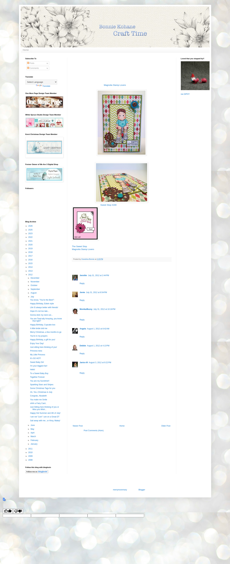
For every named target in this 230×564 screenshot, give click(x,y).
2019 (30, 248)
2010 (30, 452)
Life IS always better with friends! (44, 307)
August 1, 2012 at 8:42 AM (98, 329)
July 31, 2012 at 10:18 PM (104, 309)
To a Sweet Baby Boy (39, 373)
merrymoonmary (120, 490)
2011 (30, 449)
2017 (30, 256)
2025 (30, 230)
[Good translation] (8, 511)
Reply (82, 283)
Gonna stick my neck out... (41, 315)
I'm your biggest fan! (38, 366)
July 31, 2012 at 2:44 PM (98, 275)
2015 (30, 263)
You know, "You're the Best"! (42, 300)
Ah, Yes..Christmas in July (41, 392)
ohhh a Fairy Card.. (38, 403)
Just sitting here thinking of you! (43, 347)
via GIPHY (185, 94)
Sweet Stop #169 (108, 205)
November (35, 282)
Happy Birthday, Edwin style (42, 303)
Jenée (82, 292)
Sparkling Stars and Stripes (41, 384)
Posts (30, 63)
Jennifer (83, 275)
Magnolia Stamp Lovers (115, 85)
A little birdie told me (38, 328)
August (34, 293)
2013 (30, 271)
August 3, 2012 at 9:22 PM (100, 362)
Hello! (32, 369)
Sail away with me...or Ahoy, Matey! (45, 420)
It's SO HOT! (35, 358)
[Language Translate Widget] (41, 82)
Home (26, 50)
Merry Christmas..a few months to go (45, 332)
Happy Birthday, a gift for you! (42, 339)
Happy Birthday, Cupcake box (42, 325)
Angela (83, 329)
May (33, 429)
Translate (43, 86)
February (35, 440)
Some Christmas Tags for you (42, 388)
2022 (30, 237)
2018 (30, 252)
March (33, 436)
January (34, 444)
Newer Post (78, 426)
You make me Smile (38, 400)
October (34, 285)
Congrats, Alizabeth (38, 396)
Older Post (165, 426)
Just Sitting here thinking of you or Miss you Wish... (44, 408)
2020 (30, 245)
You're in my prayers (38, 336)
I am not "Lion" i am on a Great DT (44, 417)
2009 (30, 456)
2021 (30, 241)
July (32, 297)
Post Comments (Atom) (94, 430)
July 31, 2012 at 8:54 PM (96, 292)
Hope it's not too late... (39, 311)
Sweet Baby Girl (37, 362)
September (35, 289)
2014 (30, 267)
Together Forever (37, 377)
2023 (30, 233)
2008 (30, 460)
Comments (33, 68)
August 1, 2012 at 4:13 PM (98, 346)
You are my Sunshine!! (39, 381)
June (33, 425)
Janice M (84, 362)
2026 (30, 226)
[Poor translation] (18, 511)
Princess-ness (36, 351)
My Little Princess (37, 355)
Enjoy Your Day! (37, 343)
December (35, 278)
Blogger (141, 490)
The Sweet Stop (79, 246)
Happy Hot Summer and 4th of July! (45, 413)
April (33, 433)
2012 (30, 275)
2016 (30, 260)
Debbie (83, 346)
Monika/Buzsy (86, 309)
